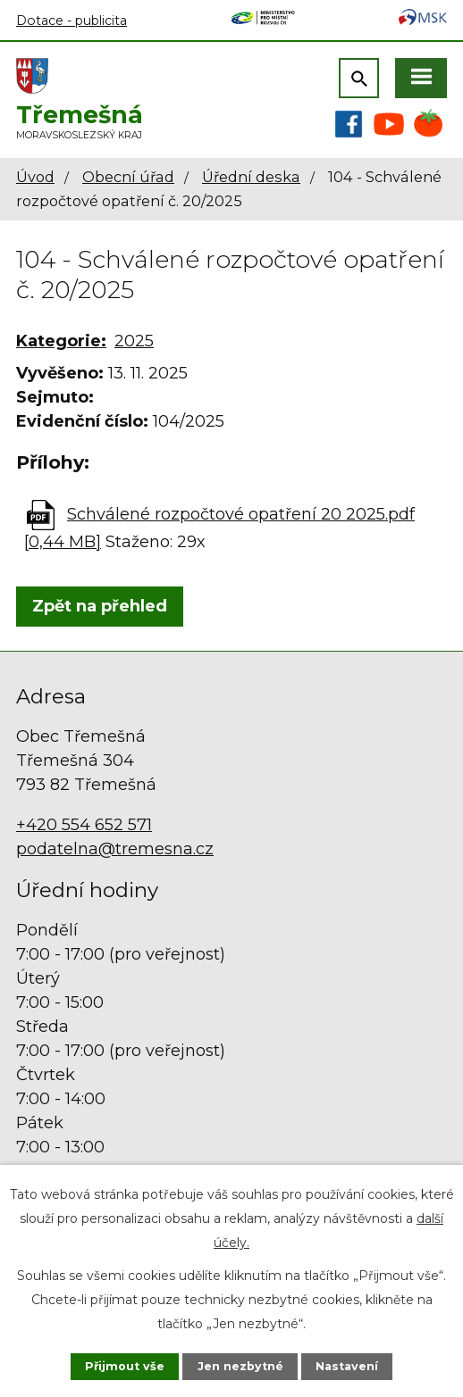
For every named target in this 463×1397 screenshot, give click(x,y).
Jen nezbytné (240, 1366)
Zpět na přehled (99, 606)
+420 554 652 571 (84, 825)
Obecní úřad (128, 177)
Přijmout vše (124, 1366)
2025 (134, 341)
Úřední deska (251, 177)
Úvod (35, 177)
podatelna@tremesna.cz (115, 849)
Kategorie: (61, 341)
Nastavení (347, 1366)
